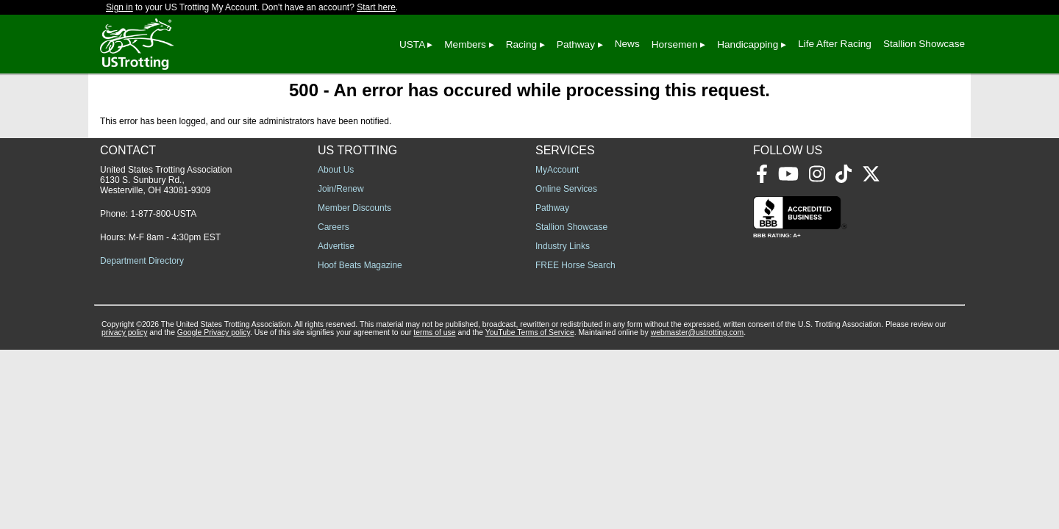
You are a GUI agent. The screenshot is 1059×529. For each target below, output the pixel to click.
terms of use (434, 332)
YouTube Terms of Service (529, 332)
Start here (376, 7)
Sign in (119, 7)
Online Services (566, 189)
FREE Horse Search (575, 265)
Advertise (336, 246)
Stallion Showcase (924, 43)
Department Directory (142, 261)
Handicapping (747, 44)
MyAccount (557, 170)
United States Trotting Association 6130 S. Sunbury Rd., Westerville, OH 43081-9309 (166, 180)
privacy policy (124, 332)
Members (465, 44)
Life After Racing (834, 43)
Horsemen (675, 44)
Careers (333, 227)
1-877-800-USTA (163, 214)
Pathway (576, 44)
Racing (521, 44)
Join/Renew (341, 189)
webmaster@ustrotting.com (697, 332)
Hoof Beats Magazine (360, 265)
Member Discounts (354, 208)
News (627, 43)
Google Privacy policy (213, 332)
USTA (412, 44)
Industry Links (562, 246)
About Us (336, 170)
